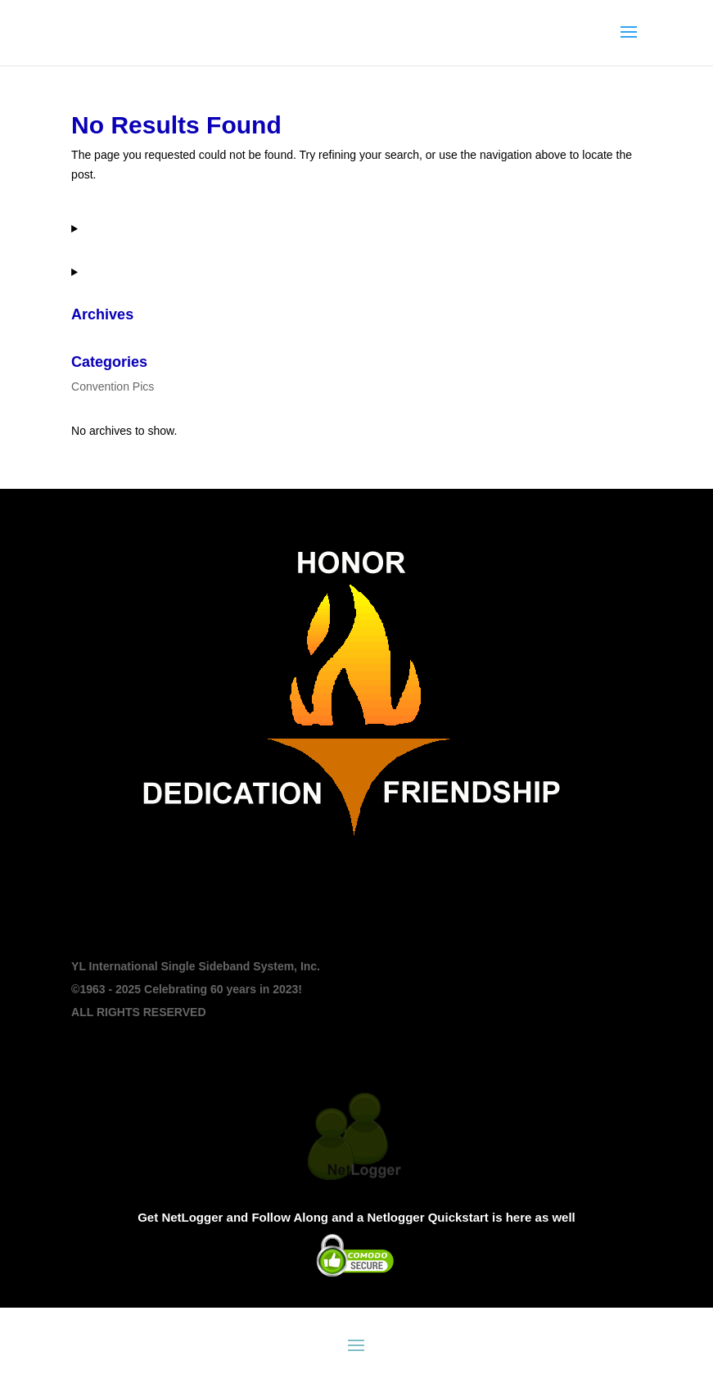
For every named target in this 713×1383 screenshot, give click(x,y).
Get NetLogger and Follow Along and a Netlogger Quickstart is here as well (356, 1217)
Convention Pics (112, 386)
